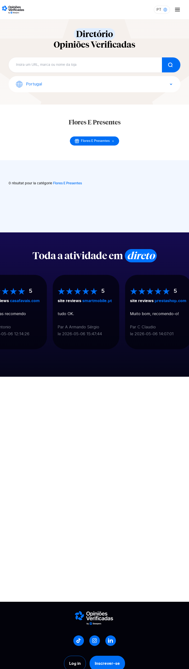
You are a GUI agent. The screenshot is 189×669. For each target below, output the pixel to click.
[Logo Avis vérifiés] (13, 9)
